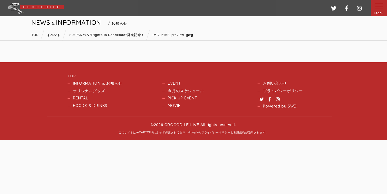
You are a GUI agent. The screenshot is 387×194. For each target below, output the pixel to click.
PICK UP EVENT (182, 98)
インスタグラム (359, 8)
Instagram (278, 99)
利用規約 (239, 132)
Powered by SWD (280, 106)
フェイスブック (346, 8)
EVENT (174, 83)
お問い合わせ (275, 83)
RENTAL (80, 98)
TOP (72, 76)
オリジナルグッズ (89, 90)
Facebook (269, 99)
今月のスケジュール (186, 90)
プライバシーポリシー (283, 90)
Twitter (261, 99)
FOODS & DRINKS (90, 105)
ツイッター (333, 8)
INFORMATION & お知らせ (97, 83)
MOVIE (174, 105)
